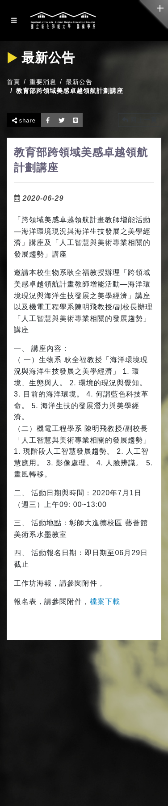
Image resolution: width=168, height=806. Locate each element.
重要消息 (42, 81)
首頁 (13, 81)
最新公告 (79, 81)
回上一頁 (139, 119)
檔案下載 (105, 601)
